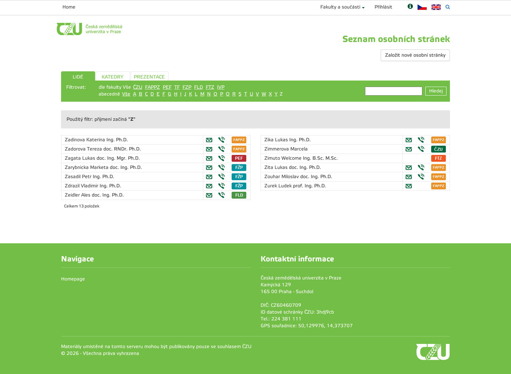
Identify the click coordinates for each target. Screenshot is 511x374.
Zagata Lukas (81, 158)
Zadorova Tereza (84, 149)
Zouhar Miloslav (282, 176)
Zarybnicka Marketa (87, 167)
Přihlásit (383, 7)
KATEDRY (112, 77)
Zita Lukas (276, 167)
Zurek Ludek (278, 185)
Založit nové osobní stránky (415, 55)
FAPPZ (152, 87)
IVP (220, 87)
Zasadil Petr (79, 176)
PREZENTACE (149, 77)
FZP (186, 87)
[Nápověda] (410, 7)
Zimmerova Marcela (286, 149)
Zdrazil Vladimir (82, 185)
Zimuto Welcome (283, 158)
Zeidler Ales (78, 195)
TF (177, 87)
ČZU (137, 87)
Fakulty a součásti (340, 7)
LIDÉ (78, 77)
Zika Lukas (276, 139)
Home (68, 7)
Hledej (436, 91)
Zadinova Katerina (85, 139)
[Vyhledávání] (448, 7)
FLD (198, 87)
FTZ (210, 87)
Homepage (73, 279)
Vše (126, 94)
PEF (167, 87)
